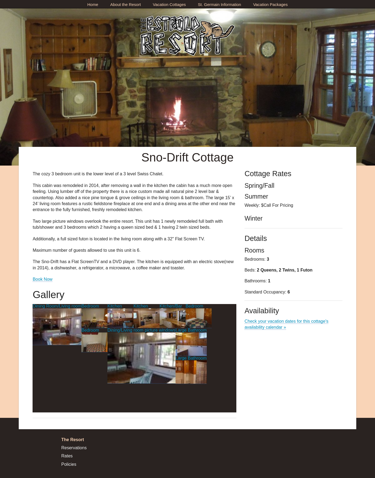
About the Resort (125, 4)
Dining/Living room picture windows (141, 355)
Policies (68, 464)
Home (92, 4)
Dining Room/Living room (57, 324)
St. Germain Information (219, 4)
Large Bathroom (191, 342)
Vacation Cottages (169, 4)
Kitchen (120, 316)
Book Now (42, 279)
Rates (67, 456)
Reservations (74, 447)
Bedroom (94, 316)
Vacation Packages (270, 4)
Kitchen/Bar (173, 316)
